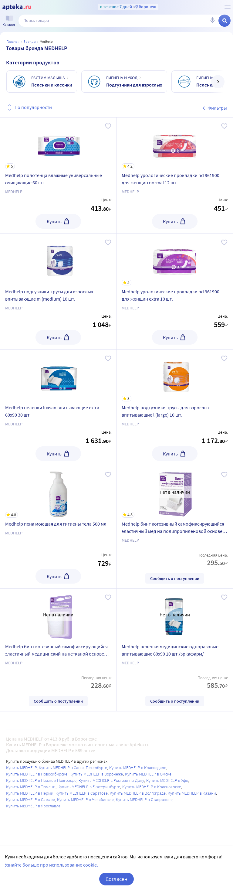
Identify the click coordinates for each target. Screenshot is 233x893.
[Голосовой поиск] (212, 21)
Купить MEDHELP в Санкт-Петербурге (73, 767)
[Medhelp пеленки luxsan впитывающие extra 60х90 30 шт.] (58, 375)
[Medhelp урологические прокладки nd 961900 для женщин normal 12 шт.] (175, 143)
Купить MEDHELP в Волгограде (138, 793)
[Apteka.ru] (16, 7)
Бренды (29, 41)
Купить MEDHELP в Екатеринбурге (89, 786)
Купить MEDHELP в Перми (29, 793)
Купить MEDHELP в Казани (192, 793)
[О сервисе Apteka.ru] (228, 7)
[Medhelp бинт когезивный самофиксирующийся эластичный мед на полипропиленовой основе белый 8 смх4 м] (175, 492)
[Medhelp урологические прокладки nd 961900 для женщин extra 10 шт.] (175, 259)
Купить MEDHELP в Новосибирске (36, 774)
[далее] (218, 81)
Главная (13, 41)
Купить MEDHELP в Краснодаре (137, 767)
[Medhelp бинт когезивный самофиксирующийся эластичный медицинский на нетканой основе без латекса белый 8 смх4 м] (58, 614)
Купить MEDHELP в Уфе (167, 780)
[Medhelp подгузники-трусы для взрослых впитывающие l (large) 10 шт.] (175, 375)
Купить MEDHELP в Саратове (82, 793)
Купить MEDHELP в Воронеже (96, 774)
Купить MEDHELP (21, 767)
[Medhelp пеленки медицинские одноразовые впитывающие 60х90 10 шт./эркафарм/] (175, 614)
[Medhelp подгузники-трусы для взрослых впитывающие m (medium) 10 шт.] (58, 259)
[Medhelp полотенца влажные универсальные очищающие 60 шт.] (58, 143)
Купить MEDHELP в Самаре (30, 799)
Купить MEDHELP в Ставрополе (144, 799)
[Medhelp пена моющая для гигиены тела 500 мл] (58, 492)
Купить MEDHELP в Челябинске (85, 799)
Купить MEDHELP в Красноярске (151, 786)
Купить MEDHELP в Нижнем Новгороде (41, 780)
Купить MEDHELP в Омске (148, 774)
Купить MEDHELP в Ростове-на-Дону (111, 780)
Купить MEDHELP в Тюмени (31, 786)
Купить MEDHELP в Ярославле (33, 806)
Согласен (116, 878)
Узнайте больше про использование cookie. (51, 865)
